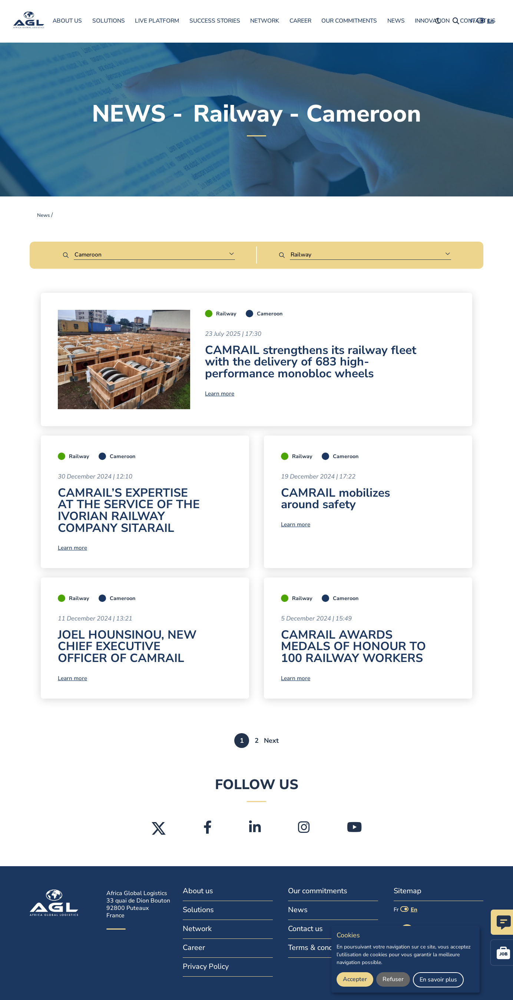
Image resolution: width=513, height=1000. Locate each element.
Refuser (393, 979)
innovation (432, 20)
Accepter (355, 979)
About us (67, 20)
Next (271, 740)
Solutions (108, 20)
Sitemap (407, 891)
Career (300, 20)
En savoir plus (438, 980)
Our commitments (349, 20)
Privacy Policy (206, 966)
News (396, 20)
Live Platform (157, 20)
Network (264, 20)
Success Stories (214, 20)
